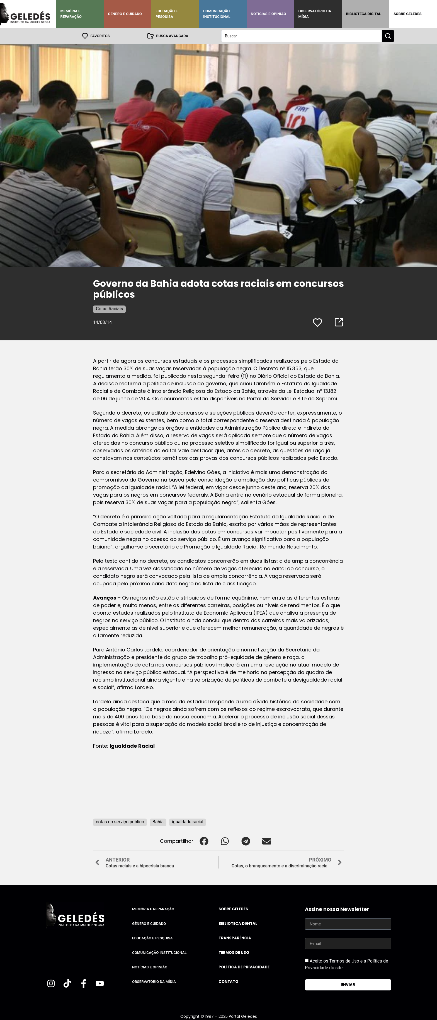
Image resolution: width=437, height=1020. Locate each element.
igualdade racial (187, 821)
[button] (203, 840)
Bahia (158, 821)
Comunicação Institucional (216, 14)
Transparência (235, 937)
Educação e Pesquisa (167, 14)
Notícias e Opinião (268, 14)
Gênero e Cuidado (125, 14)
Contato (228, 981)
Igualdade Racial (132, 745)
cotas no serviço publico (120, 821)
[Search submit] (388, 36)
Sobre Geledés (407, 14)
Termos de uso (234, 952)
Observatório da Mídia (314, 14)
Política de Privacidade (244, 967)
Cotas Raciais (109, 308)
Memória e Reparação (71, 14)
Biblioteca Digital (363, 14)
